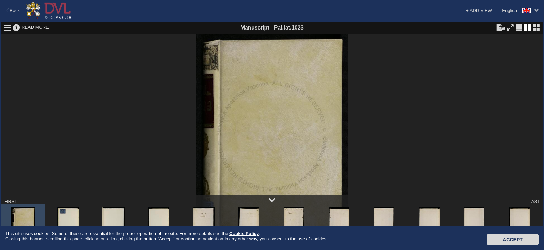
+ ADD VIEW (479, 10)
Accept (513, 239)
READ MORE (35, 27)
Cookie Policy (244, 233)
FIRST (10, 201)
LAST (534, 201)
